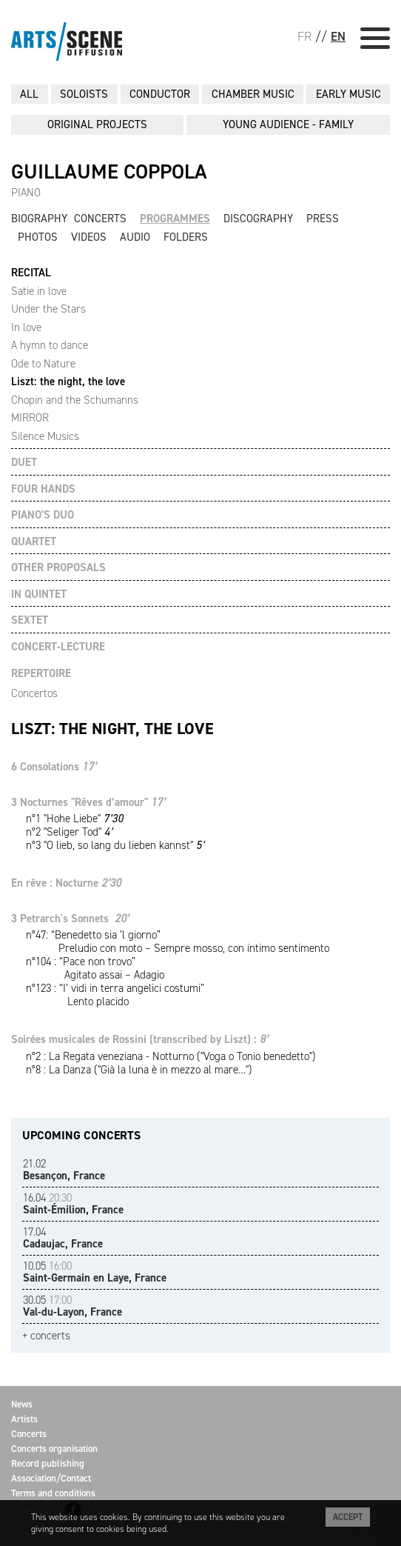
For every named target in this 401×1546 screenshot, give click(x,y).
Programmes (175, 218)
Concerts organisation (54, 1448)
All (29, 94)
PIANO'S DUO (42, 515)
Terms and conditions (53, 1493)
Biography (39, 218)
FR (304, 36)
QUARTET (33, 542)
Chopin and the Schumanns (74, 400)
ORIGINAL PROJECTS (97, 124)
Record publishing (47, 1463)
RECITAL (31, 273)
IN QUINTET (39, 594)
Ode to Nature (43, 363)
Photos (38, 237)
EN (338, 36)
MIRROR (30, 417)
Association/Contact (51, 1478)
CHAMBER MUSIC (253, 94)
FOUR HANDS (43, 489)
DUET (24, 462)
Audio (135, 237)
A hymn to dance (49, 345)
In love (26, 327)
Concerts (100, 218)
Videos (89, 237)
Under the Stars (48, 308)
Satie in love (39, 291)
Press (322, 218)
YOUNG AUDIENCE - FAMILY (288, 124)
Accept (348, 1517)
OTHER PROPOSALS (58, 568)
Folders (186, 237)
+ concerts (46, 1336)
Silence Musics (45, 436)
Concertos (34, 693)
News (22, 1404)
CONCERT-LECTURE (58, 647)
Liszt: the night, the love (68, 381)
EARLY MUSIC (348, 94)
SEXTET (29, 620)
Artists (24, 1419)
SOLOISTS (84, 94)
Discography (258, 218)
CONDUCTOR (159, 94)
